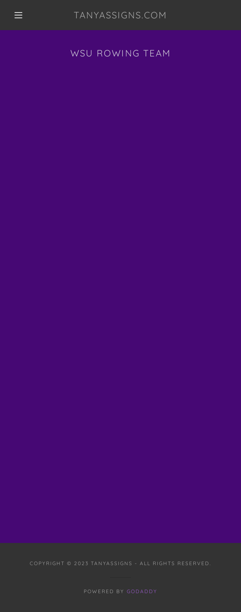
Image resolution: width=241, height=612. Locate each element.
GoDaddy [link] (142, 591)
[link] (120, 15)
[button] (21, 15)
